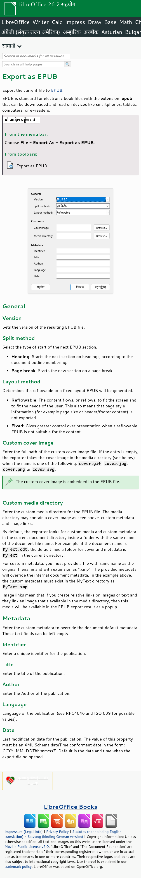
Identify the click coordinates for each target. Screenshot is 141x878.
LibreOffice (15, 22)
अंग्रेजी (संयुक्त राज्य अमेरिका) (30, 32)
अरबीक (91, 32)
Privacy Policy (57, 831)
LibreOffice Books (70, 807)
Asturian (111, 32)
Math (125, 22)
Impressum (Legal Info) (24, 831)
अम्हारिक (72, 32)
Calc (57, 22)
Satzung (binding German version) (55, 836)
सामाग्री (8, 45)
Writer (40, 22)
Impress (75, 22)
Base (110, 22)
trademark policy (18, 866)
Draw (94, 22)
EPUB (56, 90)
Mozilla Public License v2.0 (27, 846)
